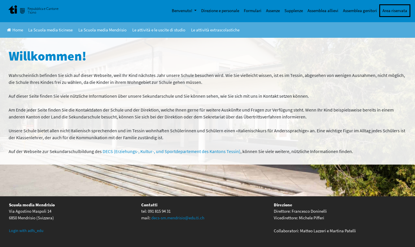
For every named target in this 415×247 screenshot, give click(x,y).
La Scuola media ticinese (50, 30)
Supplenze (293, 10)
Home (15, 30)
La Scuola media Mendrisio (102, 30)
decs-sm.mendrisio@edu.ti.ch (177, 217)
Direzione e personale (220, 10)
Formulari (252, 10)
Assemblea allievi (323, 10)
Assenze (273, 10)
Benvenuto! (182, 10)
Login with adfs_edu (26, 230)
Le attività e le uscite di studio (158, 30)
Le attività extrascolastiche (215, 30)
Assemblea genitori (360, 10)
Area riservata (394, 10)
